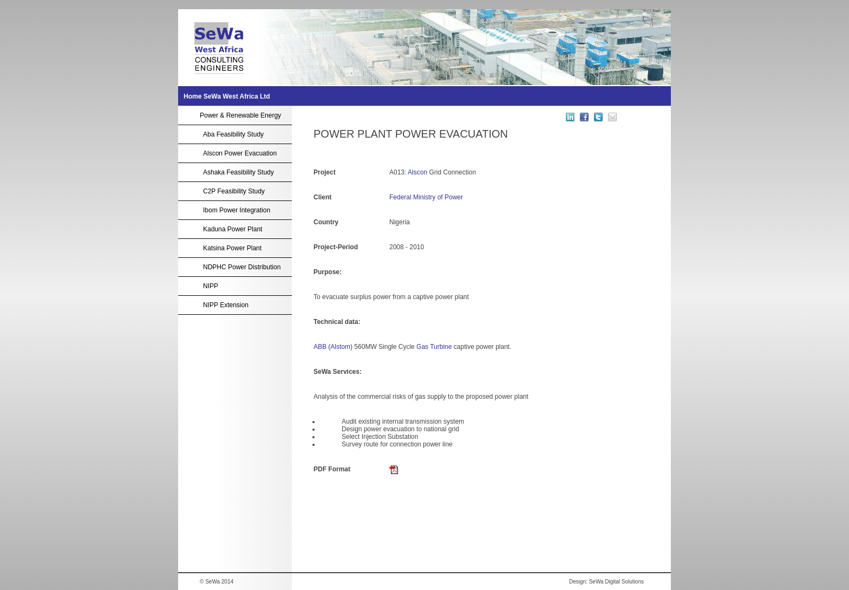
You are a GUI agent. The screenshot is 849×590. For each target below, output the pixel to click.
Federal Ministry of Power (426, 197)
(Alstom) (340, 347)
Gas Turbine (434, 347)
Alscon (417, 172)
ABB (320, 347)
